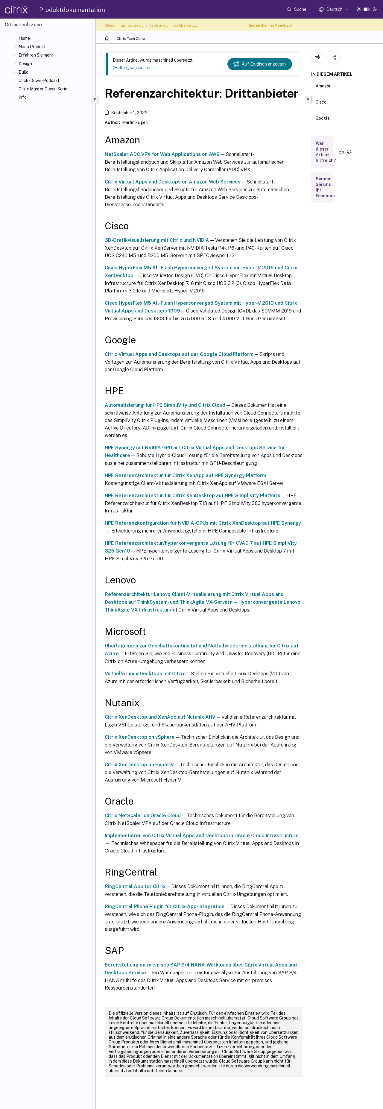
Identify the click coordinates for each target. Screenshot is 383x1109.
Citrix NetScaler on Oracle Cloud (143, 815)
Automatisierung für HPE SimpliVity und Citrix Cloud (165, 405)
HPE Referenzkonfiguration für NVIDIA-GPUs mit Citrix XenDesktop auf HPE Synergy (203, 523)
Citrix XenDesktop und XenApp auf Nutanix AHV (160, 717)
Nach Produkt (32, 46)
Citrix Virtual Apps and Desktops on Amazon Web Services (173, 182)
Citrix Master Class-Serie (43, 89)
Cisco (321, 105)
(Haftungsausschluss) (134, 67)
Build (23, 72)
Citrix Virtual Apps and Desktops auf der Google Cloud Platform (179, 354)
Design (25, 63)
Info (23, 97)
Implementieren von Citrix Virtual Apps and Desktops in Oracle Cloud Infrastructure (202, 835)
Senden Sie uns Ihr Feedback (326, 187)
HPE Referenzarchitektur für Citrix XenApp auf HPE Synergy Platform (185, 475)
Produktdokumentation (72, 9)
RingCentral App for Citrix (135, 886)
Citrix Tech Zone (131, 39)
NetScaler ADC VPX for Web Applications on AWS (162, 154)
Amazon (324, 89)
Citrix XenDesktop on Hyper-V (139, 764)
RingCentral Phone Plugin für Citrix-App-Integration (164, 906)
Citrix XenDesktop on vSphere (140, 737)
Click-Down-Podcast (39, 80)
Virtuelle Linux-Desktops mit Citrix (145, 673)
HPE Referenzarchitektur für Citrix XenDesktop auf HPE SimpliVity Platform (192, 495)
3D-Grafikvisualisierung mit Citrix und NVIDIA (157, 240)
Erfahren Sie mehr (36, 55)
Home (24, 38)
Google (323, 121)
